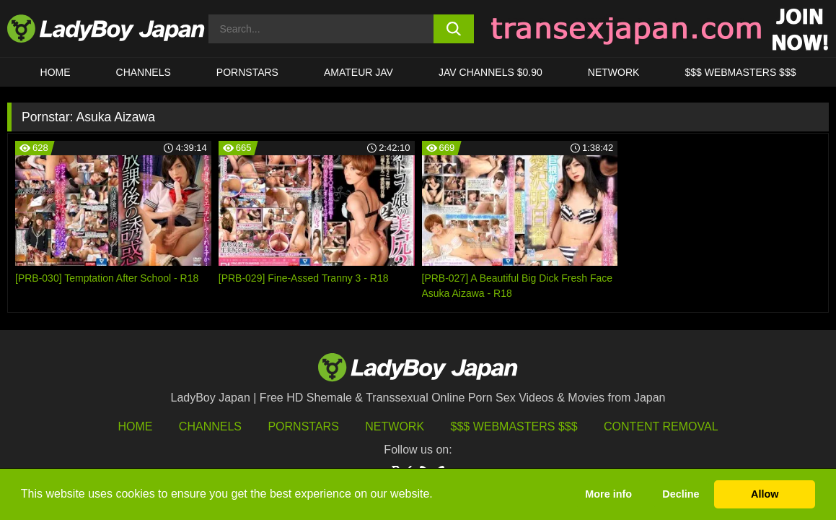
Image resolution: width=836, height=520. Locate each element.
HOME (55, 72)
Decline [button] (680, 494)
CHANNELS (143, 72)
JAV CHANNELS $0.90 (490, 72)
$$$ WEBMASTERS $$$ (740, 72)
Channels (210, 426)
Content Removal (661, 426)
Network (614, 72)
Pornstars (247, 72)
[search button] (453, 28)
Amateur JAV (358, 72)
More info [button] (608, 494)
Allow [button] (764, 494)
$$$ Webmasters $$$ (514, 426)
